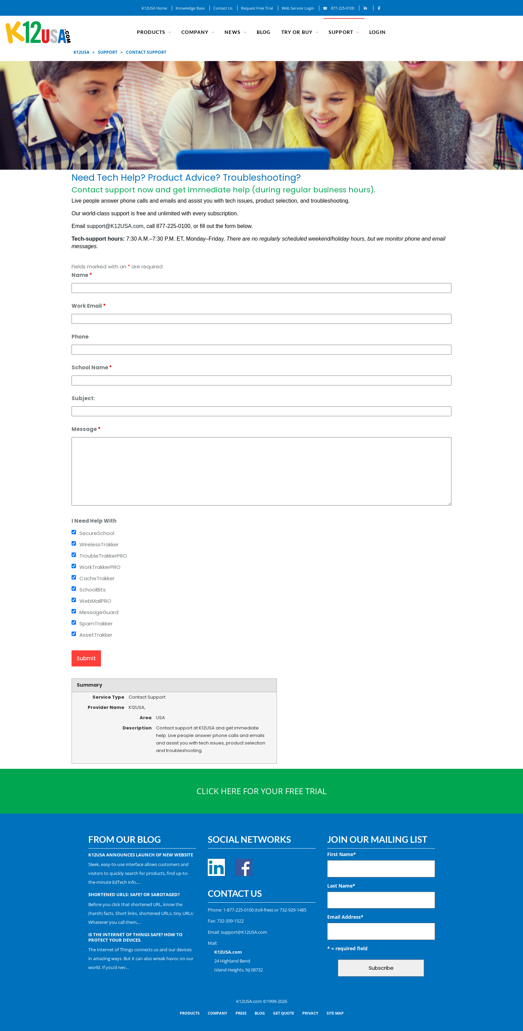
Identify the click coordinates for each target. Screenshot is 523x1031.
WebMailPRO (95, 600)
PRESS (240, 1013)
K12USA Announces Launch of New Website (140, 855)
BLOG (260, 1013)
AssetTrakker (95, 634)
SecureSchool (96, 533)
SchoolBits (92, 589)
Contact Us (222, 8)
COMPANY (195, 32)
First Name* (341, 854)
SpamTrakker (96, 623)
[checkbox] (74, 532)
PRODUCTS (190, 1013)
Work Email (89, 305)
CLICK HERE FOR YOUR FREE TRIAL (261, 791)
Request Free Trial (257, 8)
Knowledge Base (190, 8)
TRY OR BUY (296, 32)
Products (152, 32)
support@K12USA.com (115, 226)
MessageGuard (98, 612)
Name (82, 275)
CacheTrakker (97, 578)
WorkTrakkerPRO (99, 567)
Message (86, 429)
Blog (264, 32)
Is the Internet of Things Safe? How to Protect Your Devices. (135, 937)
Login (377, 32)
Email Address (345, 917)
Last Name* (341, 885)
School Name (92, 367)
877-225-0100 (342, 8)
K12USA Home (154, 8)
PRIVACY (310, 1013)
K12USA (81, 52)
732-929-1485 (293, 910)
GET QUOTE (283, 1013)
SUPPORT (340, 32)
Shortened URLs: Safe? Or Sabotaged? (134, 894)
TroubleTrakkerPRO (103, 555)
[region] (261, 115)
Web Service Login (298, 8)
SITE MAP (335, 1013)
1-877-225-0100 (238, 910)
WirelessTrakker (99, 544)
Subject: (83, 398)
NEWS (233, 32)
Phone (80, 336)
